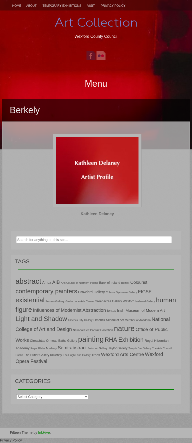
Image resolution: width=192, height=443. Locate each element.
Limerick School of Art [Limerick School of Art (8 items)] (109, 320)
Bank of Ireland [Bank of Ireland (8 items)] (109, 282)
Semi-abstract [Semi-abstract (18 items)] (72, 347)
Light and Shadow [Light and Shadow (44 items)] (41, 318)
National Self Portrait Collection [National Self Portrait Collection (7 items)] (93, 330)
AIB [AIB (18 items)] (56, 282)
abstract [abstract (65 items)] (28, 281)
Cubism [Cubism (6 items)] (110, 292)
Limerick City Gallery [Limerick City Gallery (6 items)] (80, 320)
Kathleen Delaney (97, 214)
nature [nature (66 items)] (124, 328)
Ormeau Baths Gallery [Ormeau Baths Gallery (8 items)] (61, 340)
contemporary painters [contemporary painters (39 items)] (46, 291)
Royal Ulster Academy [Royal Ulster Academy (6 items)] (43, 348)
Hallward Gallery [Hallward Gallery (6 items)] (145, 301)
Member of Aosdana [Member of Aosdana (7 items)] (138, 320)
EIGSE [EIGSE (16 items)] (145, 291)
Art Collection (96, 22)
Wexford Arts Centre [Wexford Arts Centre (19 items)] (122, 354)
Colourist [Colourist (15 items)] (138, 282)
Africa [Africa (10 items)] (46, 282)
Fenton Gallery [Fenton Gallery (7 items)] (55, 301)
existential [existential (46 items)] (30, 300)
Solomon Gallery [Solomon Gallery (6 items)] (97, 348)
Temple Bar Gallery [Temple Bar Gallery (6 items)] (139, 348)
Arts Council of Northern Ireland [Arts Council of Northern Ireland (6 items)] (79, 282)
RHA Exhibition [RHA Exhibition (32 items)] (124, 339)
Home (16, 6)
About (31, 6)
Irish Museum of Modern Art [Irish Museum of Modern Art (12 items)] (141, 310)
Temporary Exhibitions (61, 6)
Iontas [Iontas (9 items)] (111, 310)
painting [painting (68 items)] (91, 339)
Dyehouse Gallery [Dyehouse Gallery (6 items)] (126, 292)
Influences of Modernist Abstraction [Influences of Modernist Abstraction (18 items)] (69, 310)
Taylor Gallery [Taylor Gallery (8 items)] (118, 348)
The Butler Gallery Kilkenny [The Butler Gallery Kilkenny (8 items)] (43, 355)
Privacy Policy (113, 6)
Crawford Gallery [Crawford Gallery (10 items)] (91, 292)
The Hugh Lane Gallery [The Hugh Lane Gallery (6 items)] (76, 355)
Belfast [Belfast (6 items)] (125, 282)
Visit (91, 6)
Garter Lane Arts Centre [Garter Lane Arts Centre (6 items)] (80, 301)
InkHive (44, 432)
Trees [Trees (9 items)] (96, 355)
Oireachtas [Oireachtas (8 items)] (37, 340)
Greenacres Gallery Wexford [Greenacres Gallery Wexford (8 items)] (114, 301)
